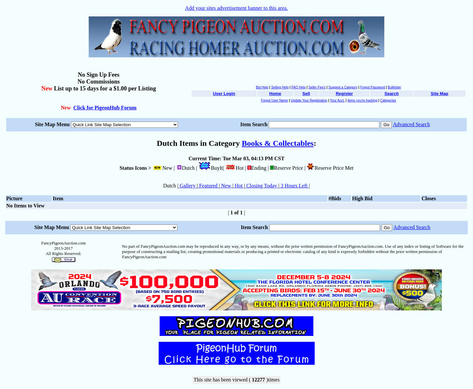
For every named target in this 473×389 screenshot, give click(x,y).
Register (344, 93)
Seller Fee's (317, 87)
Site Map (439, 93)
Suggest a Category (342, 87)
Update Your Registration (309, 100)
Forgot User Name (274, 100)
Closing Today (261, 185)
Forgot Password (372, 87)
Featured (208, 185)
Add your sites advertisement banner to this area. (236, 8)
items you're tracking (362, 100)
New (226, 185)
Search (391, 93)
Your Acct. (337, 100)
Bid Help (262, 87)
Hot (239, 185)
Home (275, 93)
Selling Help (279, 87)
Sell (306, 93)
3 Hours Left (294, 185)
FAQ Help (298, 87)
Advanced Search (411, 124)
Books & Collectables (278, 143)
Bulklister (394, 87)
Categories (388, 100)
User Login (224, 93)
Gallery (187, 185)
